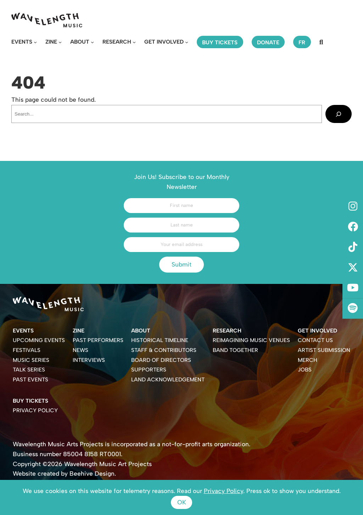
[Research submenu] (134, 42)
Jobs (305, 369)
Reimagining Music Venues (251, 340)
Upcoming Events (39, 340)
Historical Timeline (159, 340)
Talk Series (29, 369)
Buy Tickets (30, 400)
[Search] (338, 114)
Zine (51, 41)
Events (21, 41)
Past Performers (98, 340)
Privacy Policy (35, 410)
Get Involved (164, 41)
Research (116, 41)
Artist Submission (324, 350)
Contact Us (315, 340)
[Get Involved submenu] (186, 42)
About (79, 41)
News (80, 350)
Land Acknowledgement (168, 379)
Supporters (148, 369)
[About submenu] (92, 42)
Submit (181, 264)
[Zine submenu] (60, 42)
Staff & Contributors (163, 350)
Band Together (235, 350)
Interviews (89, 360)
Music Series (31, 360)
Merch (307, 360)
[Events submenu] (35, 42)
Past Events (30, 379)
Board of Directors (161, 360)
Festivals (26, 350)
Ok (181, 502)
